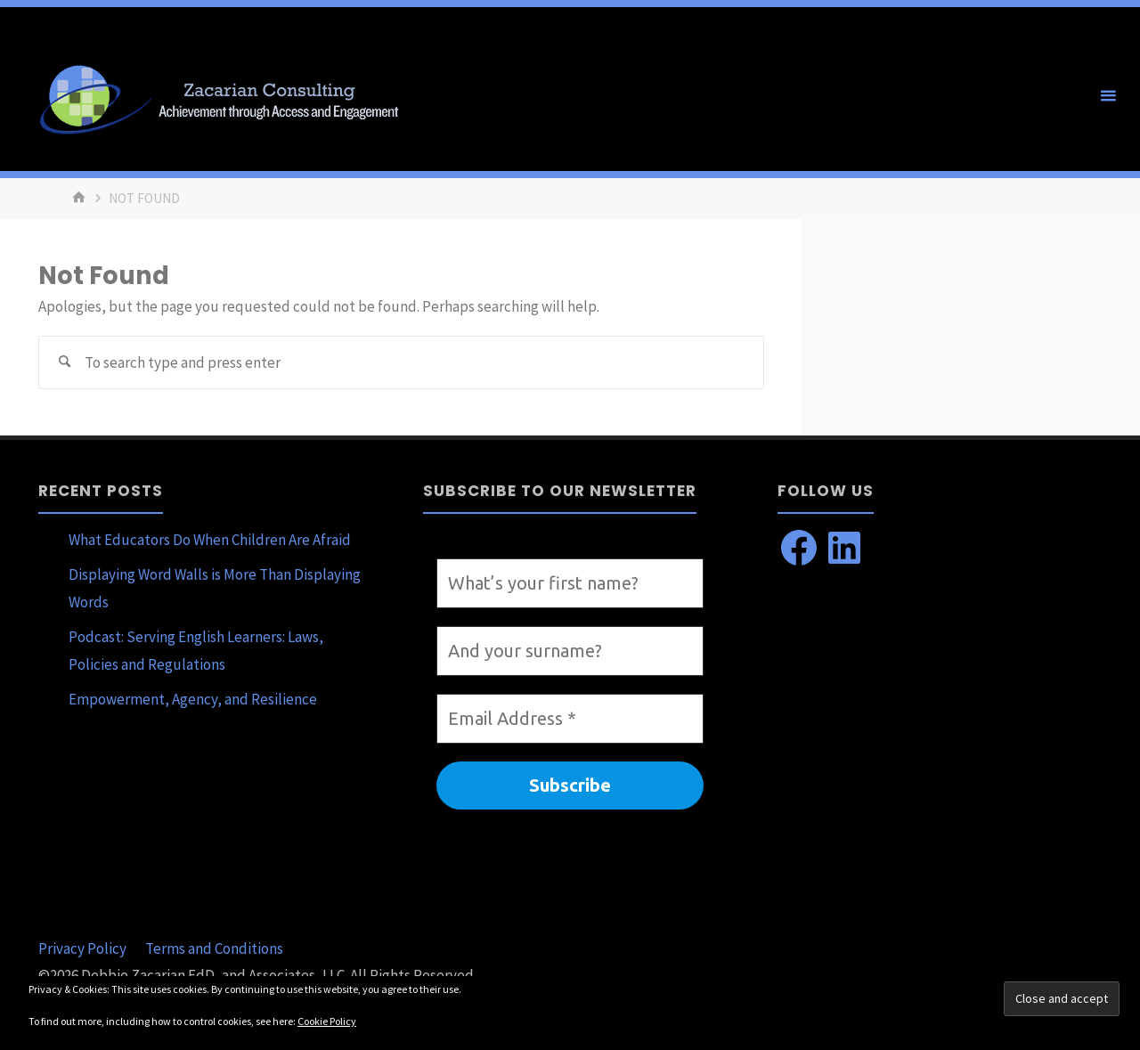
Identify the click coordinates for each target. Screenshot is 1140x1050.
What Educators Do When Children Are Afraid (210, 539)
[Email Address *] (570, 719)
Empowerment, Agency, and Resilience (193, 699)
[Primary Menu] (1108, 96)
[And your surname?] (570, 651)
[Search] (65, 362)
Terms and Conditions (214, 948)
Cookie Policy (326, 1021)
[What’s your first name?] (570, 583)
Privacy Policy (82, 948)
